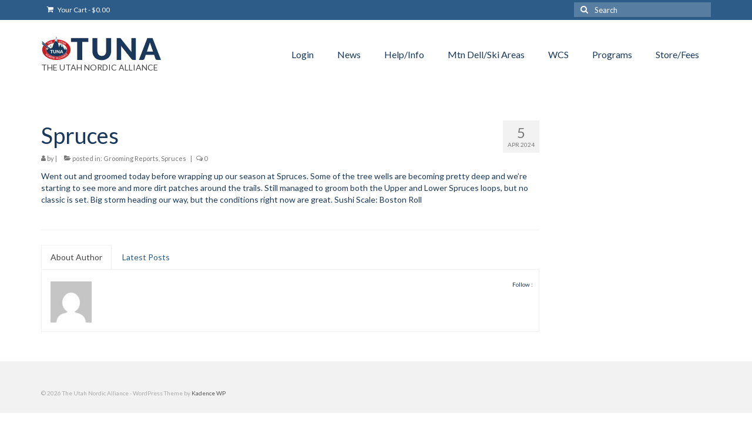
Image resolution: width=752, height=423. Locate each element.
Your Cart (78, 9)
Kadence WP (209, 393)
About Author (76, 257)
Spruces (173, 158)
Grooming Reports (131, 158)
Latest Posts (146, 257)
